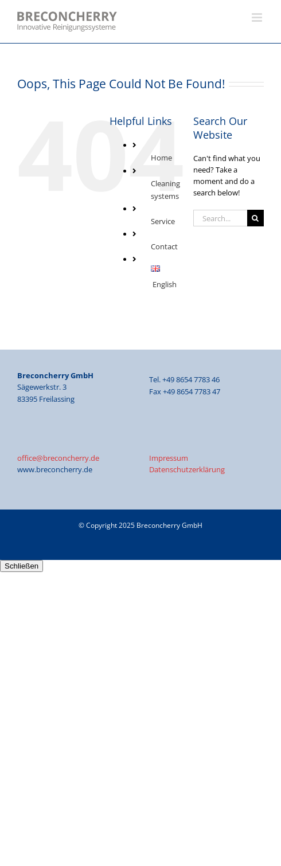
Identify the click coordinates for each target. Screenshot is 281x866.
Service (163, 221)
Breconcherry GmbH (169, 525)
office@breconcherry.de (58, 458)
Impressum (168, 458)
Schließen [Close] (21, 566)
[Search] (255, 218)
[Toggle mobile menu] (258, 17)
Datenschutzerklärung (187, 469)
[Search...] (220, 218)
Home (161, 157)
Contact (164, 246)
